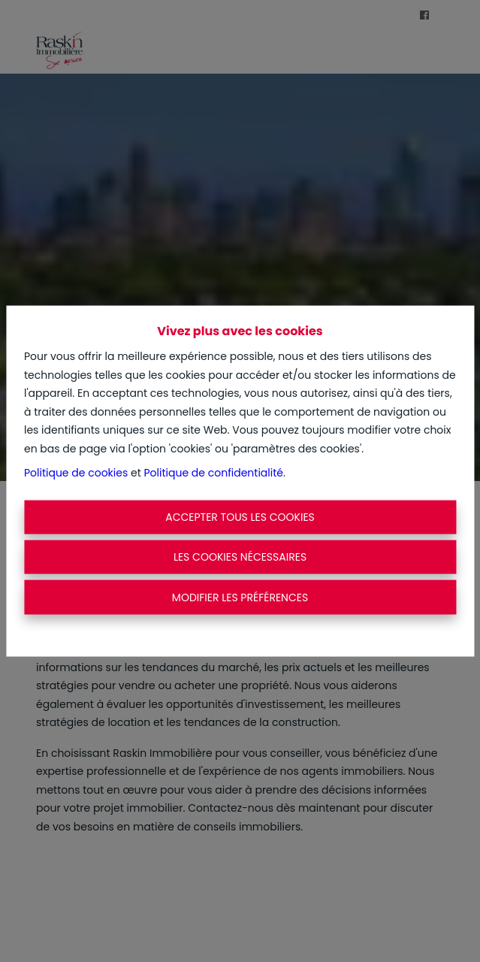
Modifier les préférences (240, 596)
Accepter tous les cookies (240, 516)
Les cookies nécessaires (240, 556)
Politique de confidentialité (213, 472)
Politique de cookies (76, 472)
